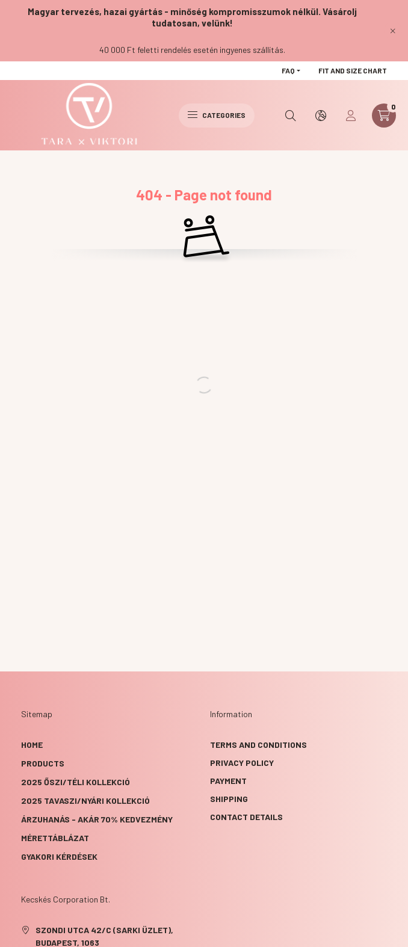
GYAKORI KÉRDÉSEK (59, 856)
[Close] (393, 31)
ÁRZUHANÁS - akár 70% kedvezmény (97, 819)
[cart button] (384, 115)
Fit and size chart (352, 70)
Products (42, 763)
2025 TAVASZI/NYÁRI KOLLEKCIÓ (85, 800)
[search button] (291, 115)
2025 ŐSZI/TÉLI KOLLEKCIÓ (75, 782)
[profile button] (351, 115)
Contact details (246, 817)
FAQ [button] (288, 70)
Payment (228, 781)
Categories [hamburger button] (217, 115)
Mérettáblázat (55, 838)
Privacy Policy (242, 762)
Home (32, 744)
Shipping (229, 799)
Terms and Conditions (258, 744)
